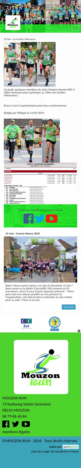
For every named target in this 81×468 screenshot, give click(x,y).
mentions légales (16, 431)
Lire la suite (69, 307)
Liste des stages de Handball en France (55, 451)
